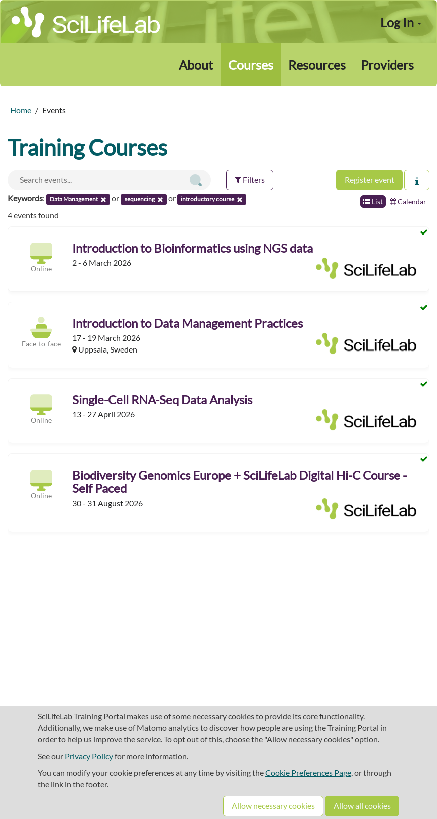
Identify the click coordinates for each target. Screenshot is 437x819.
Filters (250, 179)
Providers (387, 64)
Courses (250, 64)
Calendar (408, 201)
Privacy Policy (89, 756)
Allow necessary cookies (273, 805)
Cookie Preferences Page (308, 772)
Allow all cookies (362, 805)
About (196, 64)
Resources (317, 64)
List (373, 201)
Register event (369, 179)
